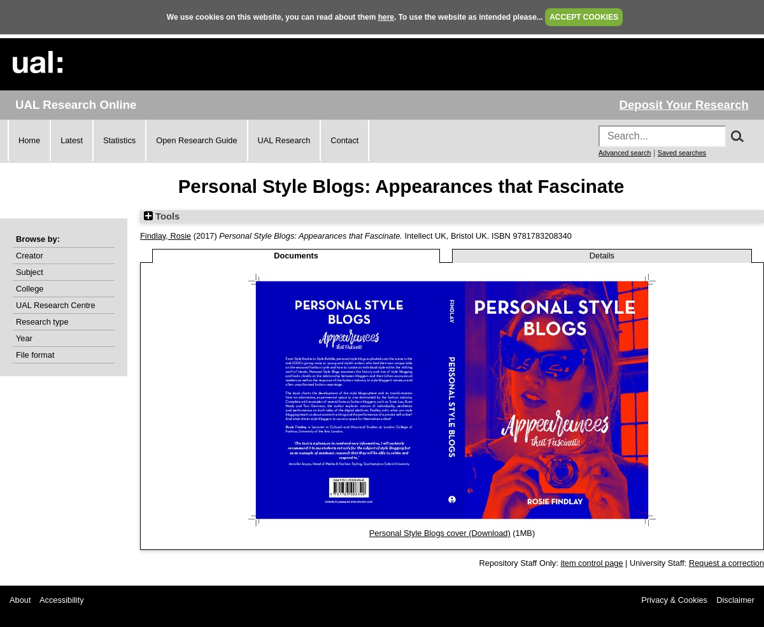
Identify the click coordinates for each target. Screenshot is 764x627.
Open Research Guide (196, 140)
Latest (71, 140)
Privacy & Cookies (674, 600)
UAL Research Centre (56, 305)
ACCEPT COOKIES (583, 17)
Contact (344, 140)
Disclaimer (735, 600)
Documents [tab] (296, 255)
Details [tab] (602, 255)
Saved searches (682, 153)
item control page (591, 563)
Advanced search (624, 153)
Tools (162, 216)
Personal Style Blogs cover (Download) (440, 533)
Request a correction (726, 563)
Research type (42, 322)
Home (29, 140)
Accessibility (61, 600)
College (29, 288)
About (20, 600)
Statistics (119, 140)
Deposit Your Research (684, 104)
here (386, 17)
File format (35, 355)
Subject (29, 272)
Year (24, 338)
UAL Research (284, 140)
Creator (29, 255)
